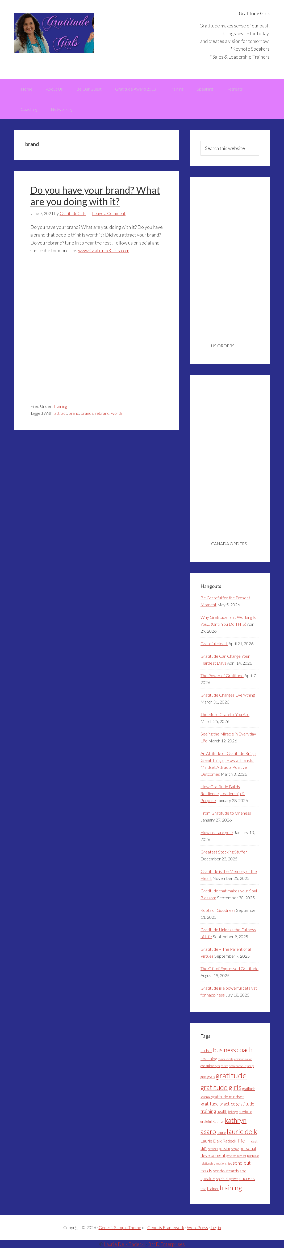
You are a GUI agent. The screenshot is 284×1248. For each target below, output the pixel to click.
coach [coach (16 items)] (245, 1050)
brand (74, 413)
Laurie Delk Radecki (124, 1244)
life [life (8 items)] (241, 1141)
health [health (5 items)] (222, 1111)
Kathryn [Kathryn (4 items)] (218, 1121)
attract (60, 413)
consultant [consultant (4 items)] (208, 1066)
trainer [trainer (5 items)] (213, 1188)
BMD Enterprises (166, 1244)
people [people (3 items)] (235, 1149)
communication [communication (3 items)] (243, 1059)
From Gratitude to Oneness (226, 812)
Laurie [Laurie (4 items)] (221, 1133)
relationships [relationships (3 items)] (224, 1163)
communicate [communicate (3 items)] (225, 1059)
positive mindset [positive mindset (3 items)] (236, 1155)
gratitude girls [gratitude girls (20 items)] (221, 1087)
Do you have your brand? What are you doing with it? (95, 195)
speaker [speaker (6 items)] (208, 1178)
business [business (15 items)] (224, 1050)
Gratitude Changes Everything (228, 694)
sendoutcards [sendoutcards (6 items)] (226, 1170)
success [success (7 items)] (247, 1178)
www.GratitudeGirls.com (103, 250)
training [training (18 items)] (231, 1188)
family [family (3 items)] (250, 1066)
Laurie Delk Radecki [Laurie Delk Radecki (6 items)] (219, 1140)
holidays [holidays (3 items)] (233, 1111)
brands (87, 413)
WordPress (197, 1227)
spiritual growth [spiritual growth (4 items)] (227, 1179)
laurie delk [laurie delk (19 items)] (242, 1131)
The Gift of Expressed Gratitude (229, 968)
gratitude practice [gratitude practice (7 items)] (218, 1104)
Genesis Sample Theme (120, 1227)
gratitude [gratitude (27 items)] (231, 1075)
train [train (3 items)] (203, 1189)
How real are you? (217, 832)
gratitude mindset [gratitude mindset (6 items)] (227, 1096)
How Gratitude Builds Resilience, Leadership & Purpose (223, 793)
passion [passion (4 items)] (224, 1149)
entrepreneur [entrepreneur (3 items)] (237, 1066)
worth (116, 413)
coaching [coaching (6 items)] (209, 1058)
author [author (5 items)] (206, 1050)
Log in (216, 1227)
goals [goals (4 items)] (211, 1077)
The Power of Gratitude (222, 675)
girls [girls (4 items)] (204, 1077)
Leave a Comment (109, 213)
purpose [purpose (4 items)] (253, 1155)
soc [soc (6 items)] (243, 1170)
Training (60, 406)
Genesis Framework (165, 1227)
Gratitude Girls (54, 33)
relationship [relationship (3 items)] (208, 1163)
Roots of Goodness (218, 910)
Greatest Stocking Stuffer (224, 851)
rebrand (102, 413)
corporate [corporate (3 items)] (222, 1066)
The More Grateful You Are (225, 714)
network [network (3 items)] (213, 1149)
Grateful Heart (214, 643)
